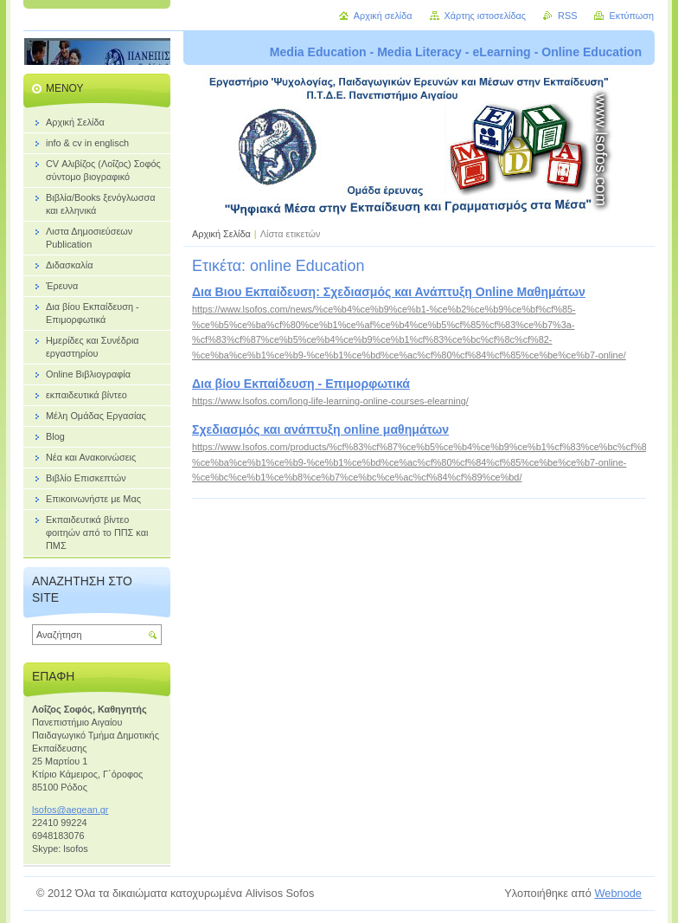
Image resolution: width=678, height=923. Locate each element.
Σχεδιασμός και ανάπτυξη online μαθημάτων (320, 429)
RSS (567, 15)
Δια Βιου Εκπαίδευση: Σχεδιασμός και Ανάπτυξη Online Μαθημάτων (388, 292)
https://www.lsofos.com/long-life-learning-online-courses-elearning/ (330, 401)
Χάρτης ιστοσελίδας (486, 15)
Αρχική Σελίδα (221, 234)
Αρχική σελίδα (383, 15)
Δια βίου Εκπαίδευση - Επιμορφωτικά (301, 383)
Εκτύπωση (631, 15)
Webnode (618, 893)
